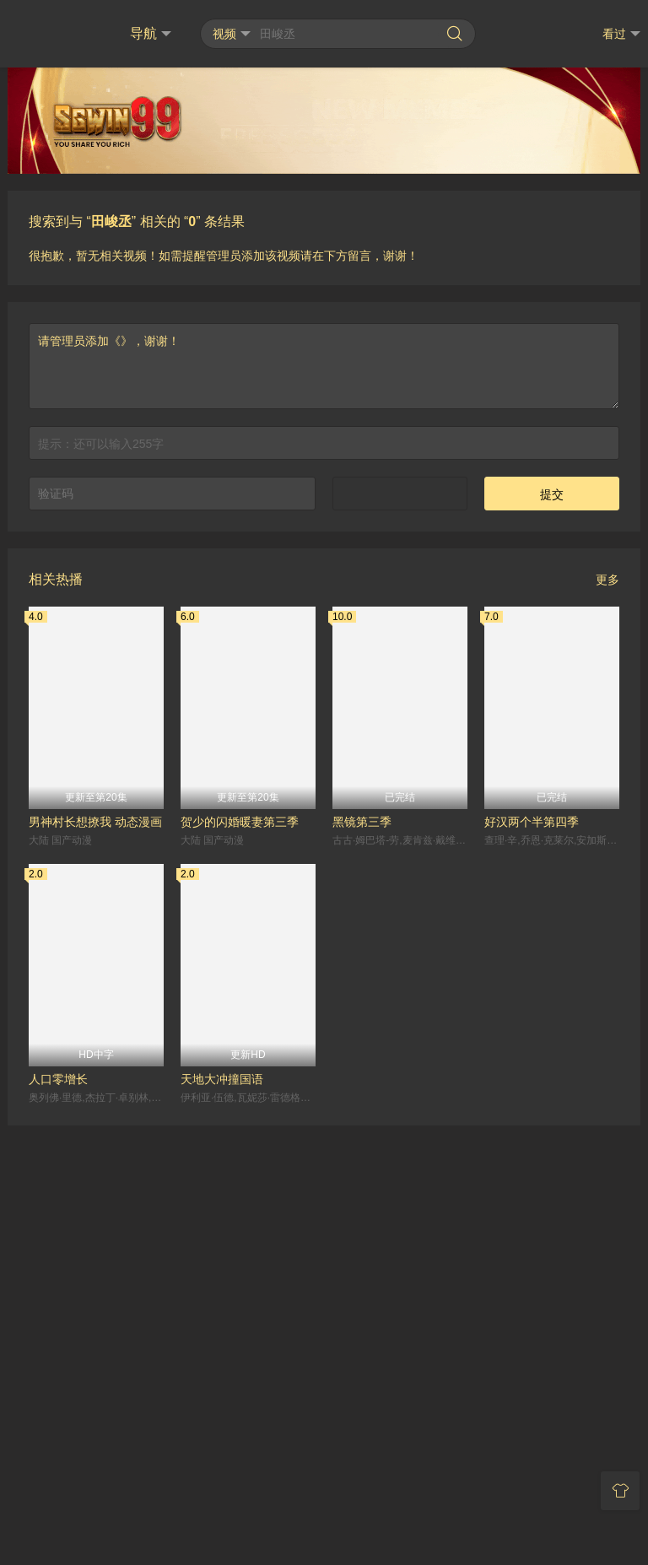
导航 (150, 33)
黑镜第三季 (362, 1140)
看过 (621, 34)
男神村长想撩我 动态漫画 (95, 1140)
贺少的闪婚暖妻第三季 (240, 1140)
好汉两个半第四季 (531, 1140)
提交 (552, 813)
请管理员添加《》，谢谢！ (324, 685)
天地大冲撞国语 (222, 1398)
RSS (324, 1496)
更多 (607, 898)
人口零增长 (58, 1398)
